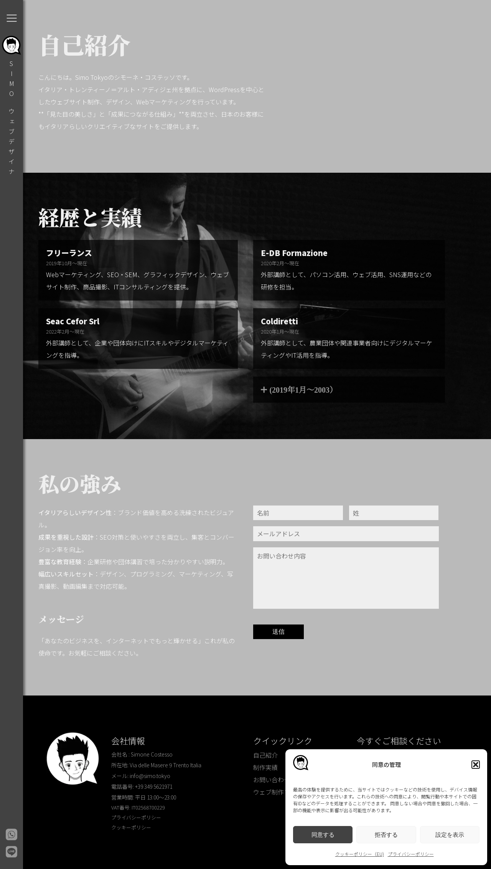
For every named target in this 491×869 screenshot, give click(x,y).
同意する (322, 834)
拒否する (386, 834)
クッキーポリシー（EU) (359, 854)
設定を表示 (449, 834)
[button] (475, 764)
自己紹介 (265, 755)
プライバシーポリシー (411, 854)
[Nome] (298, 513)
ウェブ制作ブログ (277, 791)
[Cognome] (394, 513)
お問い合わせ (271, 779)
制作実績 (265, 767)
